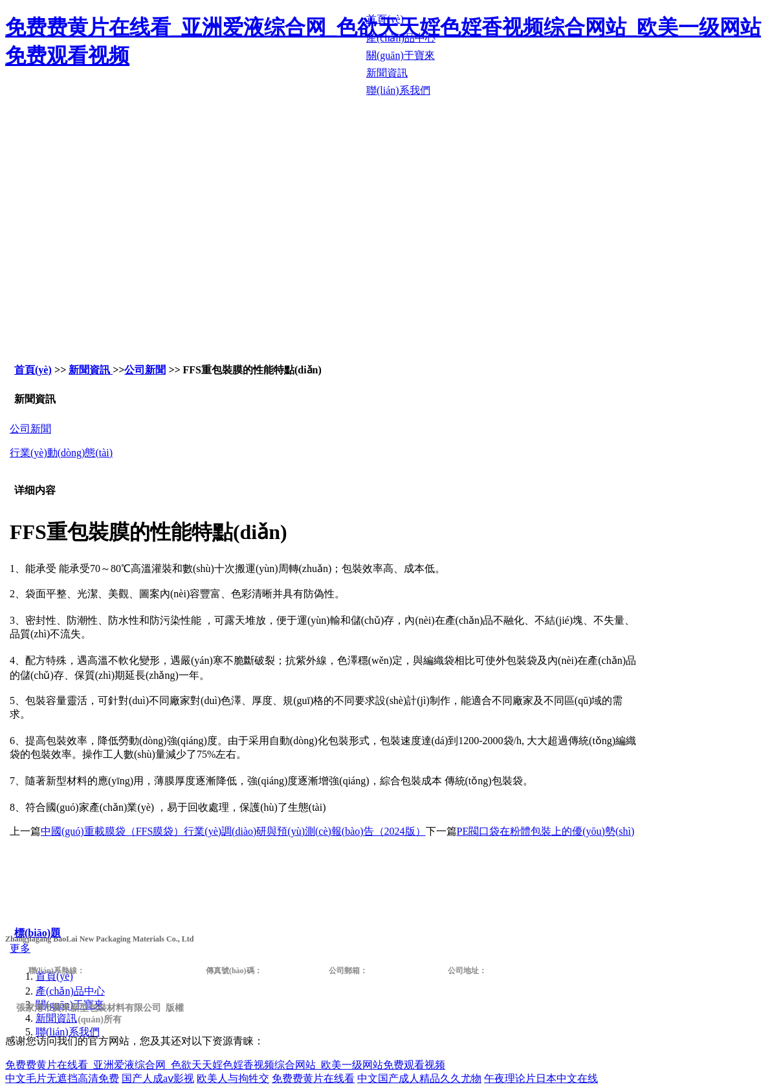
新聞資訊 (91, 369)
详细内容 (35, 490)
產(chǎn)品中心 (70, 991)
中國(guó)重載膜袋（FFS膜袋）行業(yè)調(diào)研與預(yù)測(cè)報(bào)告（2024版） (233, 831)
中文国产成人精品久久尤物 (419, 1078)
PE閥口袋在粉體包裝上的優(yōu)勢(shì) (546, 831)
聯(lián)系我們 (68, 1031)
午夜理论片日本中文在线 (541, 1078)
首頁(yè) (33, 369)
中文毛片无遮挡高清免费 (62, 1078)
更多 (20, 948)
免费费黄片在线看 (313, 1078)
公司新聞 (145, 369)
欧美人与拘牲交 (233, 1078)
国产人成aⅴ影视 (158, 1078)
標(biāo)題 (37, 932)
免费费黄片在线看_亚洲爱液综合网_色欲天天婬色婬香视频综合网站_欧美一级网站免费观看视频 (225, 1064)
